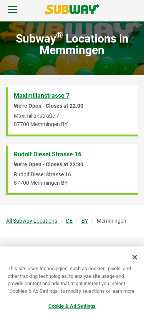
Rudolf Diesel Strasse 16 (47, 154)
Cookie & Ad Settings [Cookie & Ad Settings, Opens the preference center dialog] (72, 306)
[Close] (134, 257)
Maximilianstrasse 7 (42, 95)
